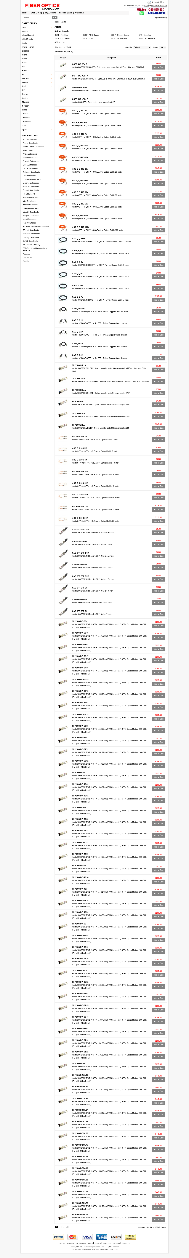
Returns (98, 1243)
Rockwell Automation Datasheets (36, 226)
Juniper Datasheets (30, 205)
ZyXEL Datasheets (30, 241)
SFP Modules (59, 42)
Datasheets (107, 1243)
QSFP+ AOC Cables (91, 35)
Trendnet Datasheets (31, 234)
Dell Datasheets (29, 176)
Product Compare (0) (64, 52)
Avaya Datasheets (30, 158)
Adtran (24, 31)
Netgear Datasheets (31, 216)
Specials (62, 1243)
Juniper (25, 98)
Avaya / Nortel (28, 47)
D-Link (24, 63)
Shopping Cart (65, 13)
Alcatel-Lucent (28, 35)
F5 (23, 74)
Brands (90, 1243)
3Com (24, 27)
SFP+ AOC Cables (62, 39)
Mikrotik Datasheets (31, 212)
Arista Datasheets (30, 154)
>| (67, 1227)
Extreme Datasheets (31, 183)
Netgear (25, 106)
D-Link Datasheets (30, 168)
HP (23, 90)
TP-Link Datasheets (31, 230)
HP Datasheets (29, 194)
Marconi (25, 102)
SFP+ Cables (88, 39)
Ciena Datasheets (30, 165)
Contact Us (27, 258)
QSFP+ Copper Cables (120, 35)
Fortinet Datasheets (31, 190)
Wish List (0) (36, 13)
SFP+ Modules (145, 35)
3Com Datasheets (30, 139)
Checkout (79, 13)
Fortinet (25, 82)
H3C (24, 86)
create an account (159, 6)
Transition (26, 118)
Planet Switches (29, 223)
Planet (24, 110)
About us (26, 254)
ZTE (24, 126)
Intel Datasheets (29, 201)
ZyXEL (25, 129)
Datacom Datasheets (31, 172)
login (146, 6)
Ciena (24, 55)
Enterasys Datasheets (31, 179)
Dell (23, 67)
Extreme (25, 71)
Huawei (25, 94)
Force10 (25, 78)
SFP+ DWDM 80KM (147, 39)
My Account (50, 13)
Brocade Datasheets (31, 161)
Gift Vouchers (81, 1243)
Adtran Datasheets (30, 143)
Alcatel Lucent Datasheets (33, 147)
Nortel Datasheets (30, 219)
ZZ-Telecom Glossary (31, 245)
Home (24, 13)
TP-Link (25, 114)
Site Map (26, 261)
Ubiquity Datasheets (31, 237)
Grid (69, 47)
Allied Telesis (27, 39)
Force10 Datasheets (31, 187)
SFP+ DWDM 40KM (119, 39)
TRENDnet (26, 122)
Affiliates (70, 1243)
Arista (24, 43)
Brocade (25, 51)
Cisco (24, 59)
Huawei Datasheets (30, 197)
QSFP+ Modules (61, 35)
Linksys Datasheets (30, 208)
